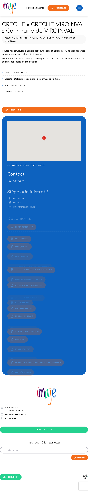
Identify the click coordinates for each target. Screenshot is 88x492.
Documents (61, 8)
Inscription (15, 110)
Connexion (13, 477)
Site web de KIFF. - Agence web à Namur (85, 476)
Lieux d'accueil (21, 37)
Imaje (10, 8)
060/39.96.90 (18, 184)
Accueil (8, 37)
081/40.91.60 (10, 418)
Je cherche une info (35, 8)
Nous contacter (44, 430)
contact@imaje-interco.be (16, 414)
